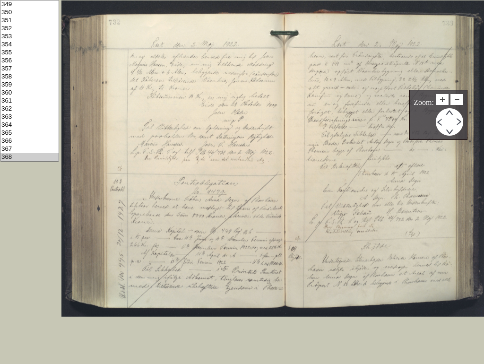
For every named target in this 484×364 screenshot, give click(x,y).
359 (29, 85)
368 (29, 157)
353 (29, 37)
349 (29, 4)
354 (29, 45)
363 (29, 117)
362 (29, 109)
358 (29, 77)
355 (29, 53)
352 (29, 29)
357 (29, 69)
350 (29, 13)
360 (29, 93)
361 (29, 101)
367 (29, 149)
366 (29, 141)
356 (29, 61)
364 (29, 125)
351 (29, 21)
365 (29, 133)
